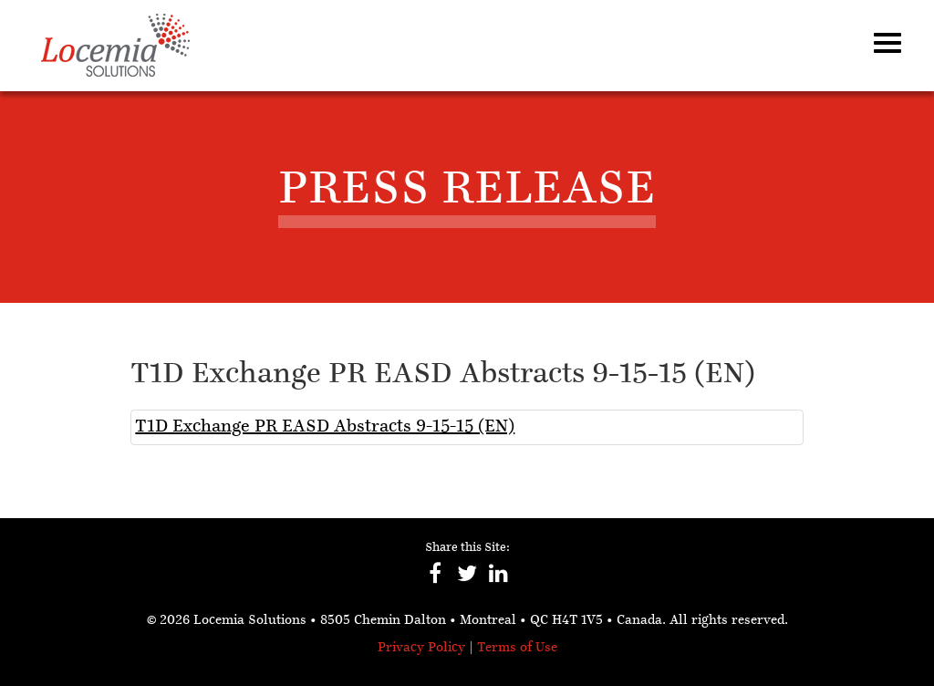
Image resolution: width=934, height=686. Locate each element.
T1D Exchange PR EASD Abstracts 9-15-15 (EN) (324, 427)
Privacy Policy (421, 648)
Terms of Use (517, 648)
